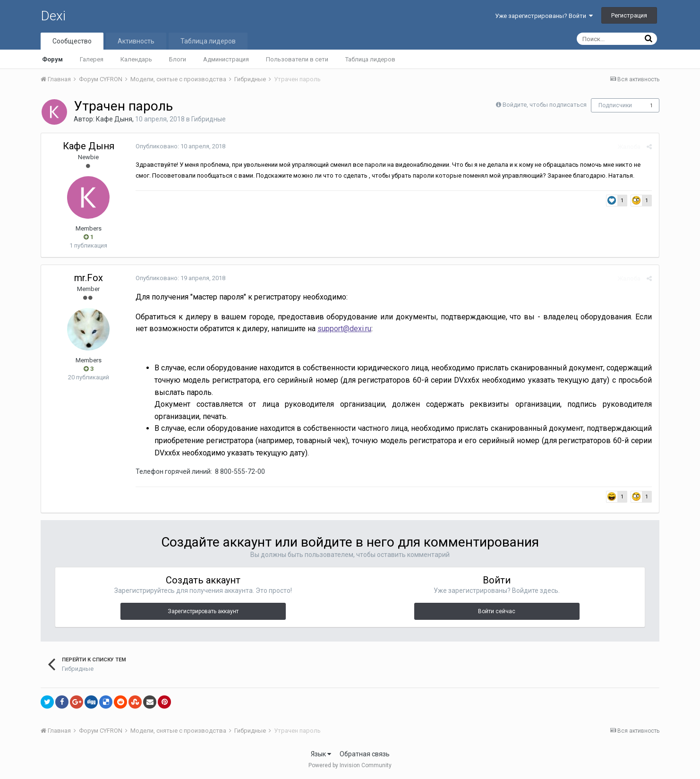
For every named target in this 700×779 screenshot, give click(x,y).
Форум (52, 59)
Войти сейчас (496, 611)
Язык (321, 754)
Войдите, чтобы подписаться (545, 104)
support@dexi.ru (344, 328)
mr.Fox (88, 277)
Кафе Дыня (114, 119)
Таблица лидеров (370, 59)
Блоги (177, 59)
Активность (136, 41)
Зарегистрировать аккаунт (203, 611)
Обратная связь (365, 754)
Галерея (91, 59)
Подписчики (615, 105)
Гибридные (208, 119)
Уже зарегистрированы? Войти (544, 15)
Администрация (226, 59)
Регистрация (629, 15)
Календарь (136, 59)
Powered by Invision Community (350, 765)
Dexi (53, 16)
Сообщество (72, 41)
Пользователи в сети (297, 59)
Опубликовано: (180, 146)
